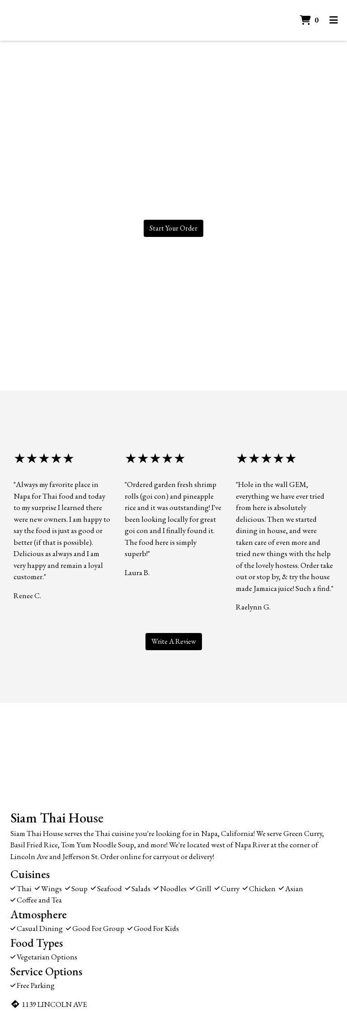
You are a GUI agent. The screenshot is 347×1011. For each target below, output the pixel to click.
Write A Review (173, 641)
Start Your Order (173, 228)
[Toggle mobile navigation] (333, 20)
